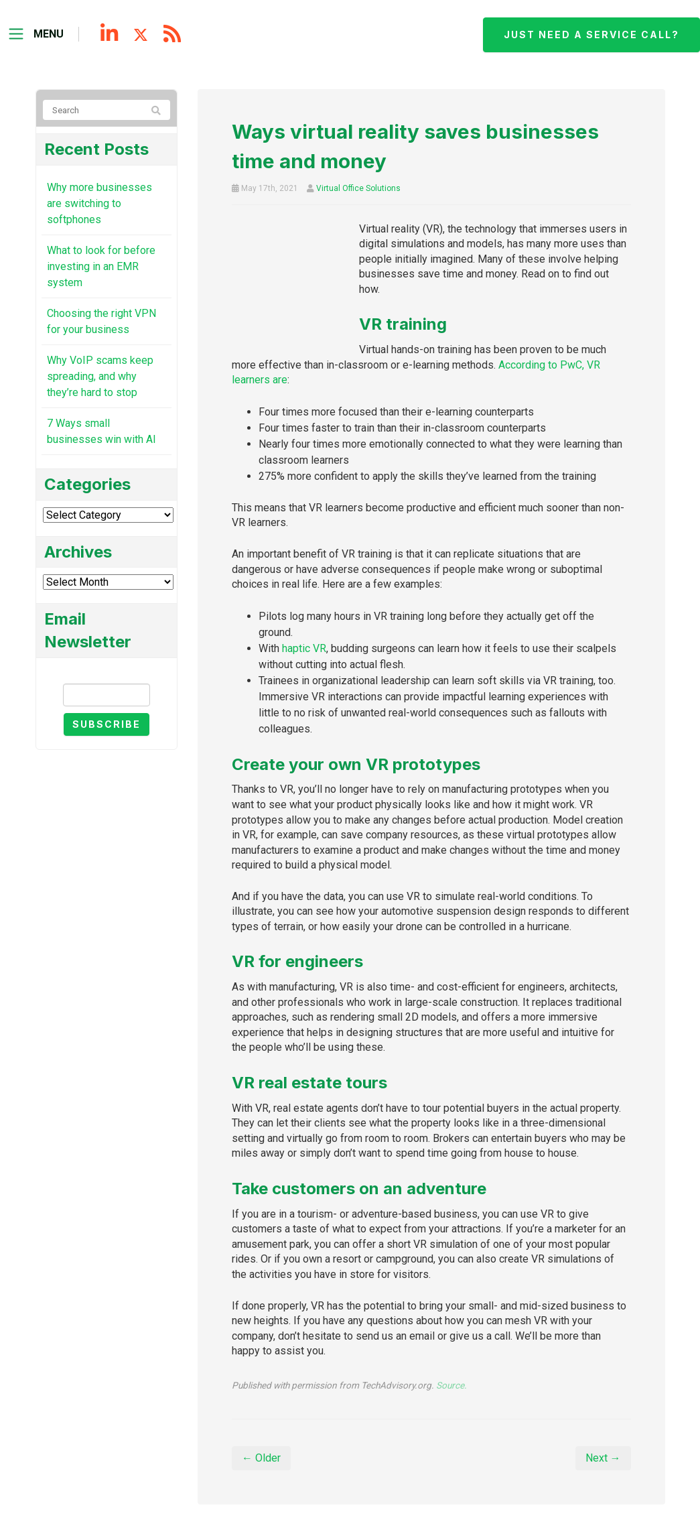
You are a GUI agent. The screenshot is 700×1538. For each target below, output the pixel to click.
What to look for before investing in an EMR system (101, 266)
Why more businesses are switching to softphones (99, 203)
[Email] (107, 695)
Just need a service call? (591, 34)
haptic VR (304, 648)
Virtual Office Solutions (358, 188)
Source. (451, 1385)
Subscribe (106, 724)
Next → (603, 1458)
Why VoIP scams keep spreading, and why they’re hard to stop (100, 376)
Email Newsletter (106, 671)
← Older (261, 1458)
